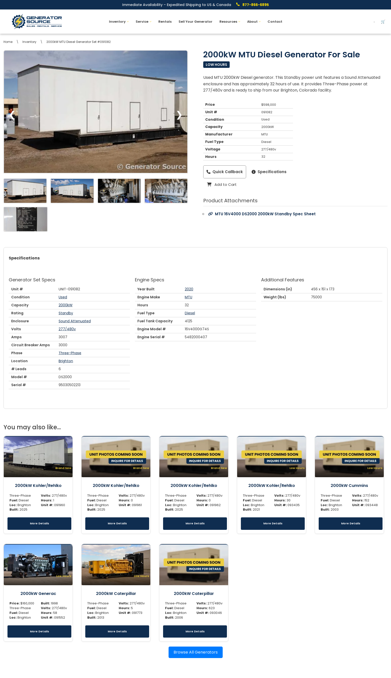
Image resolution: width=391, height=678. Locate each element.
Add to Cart (222, 184)
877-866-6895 (255, 4)
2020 (189, 289)
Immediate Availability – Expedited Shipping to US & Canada (176, 4)
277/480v (67, 329)
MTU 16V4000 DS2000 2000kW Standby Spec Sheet (262, 214)
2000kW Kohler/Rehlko (38, 485)
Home (7, 42)
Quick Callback (224, 171)
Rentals (165, 21)
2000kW (66, 305)
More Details (39, 523)
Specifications (269, 171)
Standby (66, 313)
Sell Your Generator (195, 21)
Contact (275, 21)
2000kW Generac (38, 593)
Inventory (29, 42)
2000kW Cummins (349, 485)
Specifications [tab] (24, 258)
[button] (128, 21)
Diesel (190, 313)
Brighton (66, 360)
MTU (188, 297)
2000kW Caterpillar (116, 593)
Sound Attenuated (75, 321)
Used (63, 297)
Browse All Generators (196, 652)
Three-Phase (70, 352)
